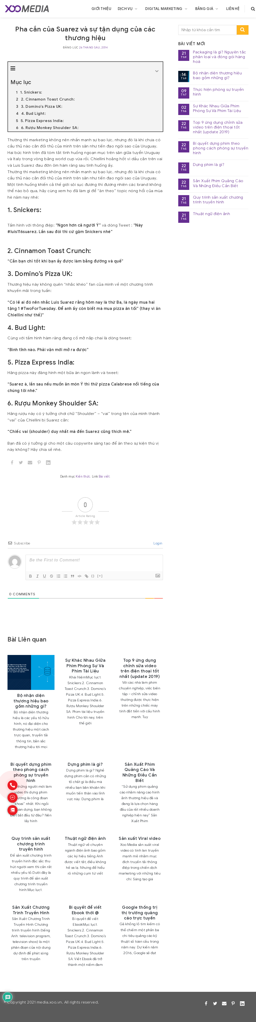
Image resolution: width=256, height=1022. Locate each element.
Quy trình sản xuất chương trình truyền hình (218, 200)
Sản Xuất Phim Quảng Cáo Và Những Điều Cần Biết (218, 183)
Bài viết (104, 477)
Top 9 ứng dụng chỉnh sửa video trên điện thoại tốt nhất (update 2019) (217, 127)
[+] (100, 576)
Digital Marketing (166, 8)
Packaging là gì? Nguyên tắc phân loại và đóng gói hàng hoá (219, 57)
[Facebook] (12, 462)
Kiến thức (83, 477)
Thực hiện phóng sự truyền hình (218, 92)
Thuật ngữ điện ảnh (211, 214)
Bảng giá (207, 8)
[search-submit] (242, 30)
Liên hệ (233, 8)
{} (93, 576)
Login (157, 543)
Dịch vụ (128, 8)
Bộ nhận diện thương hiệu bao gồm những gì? (217, 75)
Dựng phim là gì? (208, 164)
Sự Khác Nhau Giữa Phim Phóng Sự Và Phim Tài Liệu (217, 108)
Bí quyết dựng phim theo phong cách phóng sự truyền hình (220, 148)
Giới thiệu (101, 8)
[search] (253, 8)
